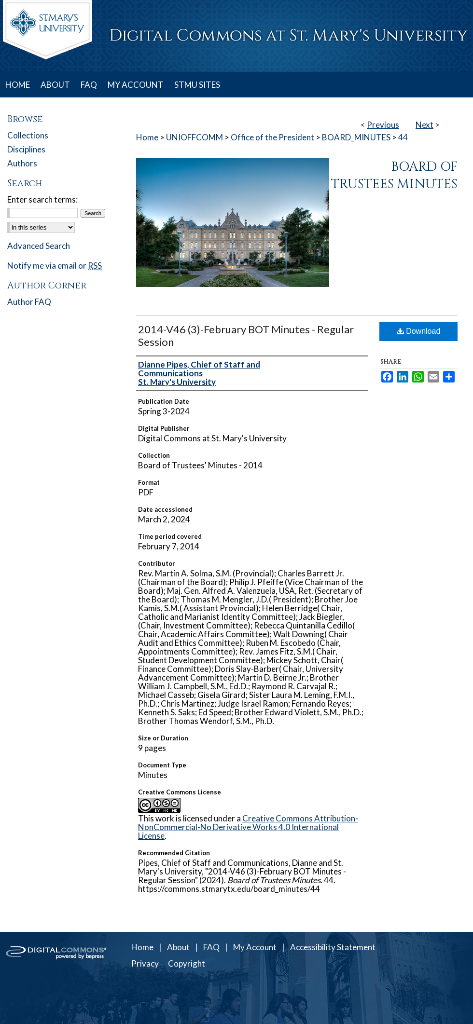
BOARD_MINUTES (356, 137)
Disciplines (26, 149)
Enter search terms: (42, 199)
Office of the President (272, 137)
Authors (22, 163)
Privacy (145, 963)
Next (424, 125)
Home (147, 137)
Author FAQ (29, 302)
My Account (255, 947)
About (178, 947)
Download (419, 331)
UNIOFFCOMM (194, 137)
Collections (27, 135)
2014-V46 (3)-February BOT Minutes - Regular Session (246, 335)
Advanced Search (38, 246)
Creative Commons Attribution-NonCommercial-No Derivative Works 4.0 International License (248, 827)
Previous (383, 125)
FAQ (211, 947)
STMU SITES (197, 85)
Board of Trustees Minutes (394, 175)
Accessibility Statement (333, 947)
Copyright (186, 963)
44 (403, 137)
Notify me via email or (54, 265)
